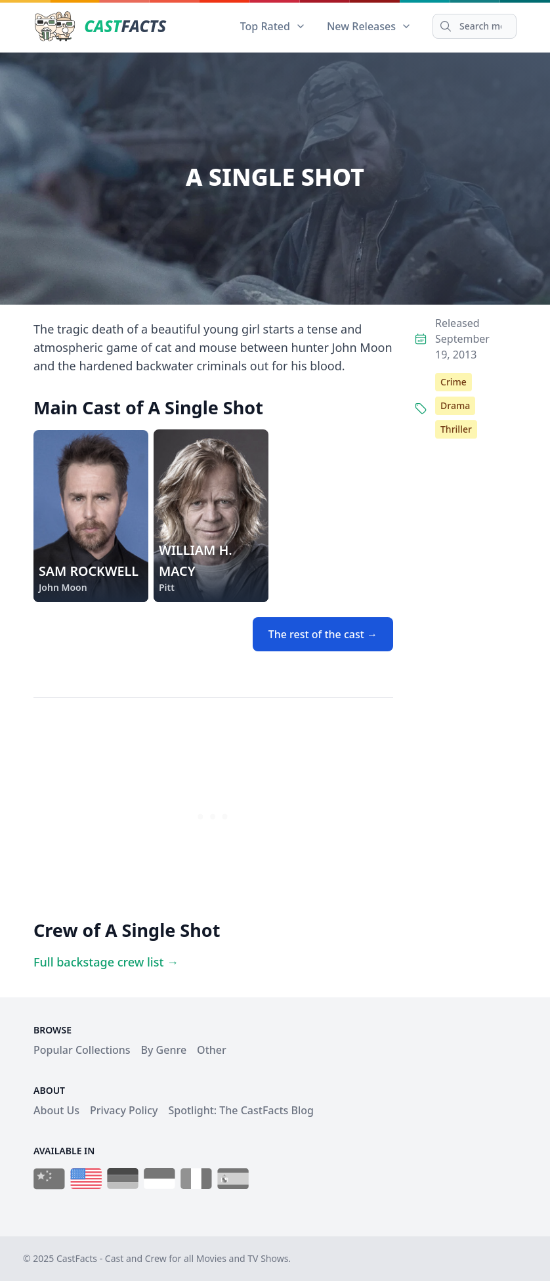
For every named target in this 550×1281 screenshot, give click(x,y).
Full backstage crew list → (106, 962)
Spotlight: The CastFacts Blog (240, 1110)
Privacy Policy (124, 1110)
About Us (56, 1110)
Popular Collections (82, 1050)
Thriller (456, 429)
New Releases (369, 26)
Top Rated (273, 26)
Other (211, 1050)
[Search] (475, 26)
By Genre (164, 1050)
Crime (453, 382)
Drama (455, 405)
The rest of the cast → (322, 634)
